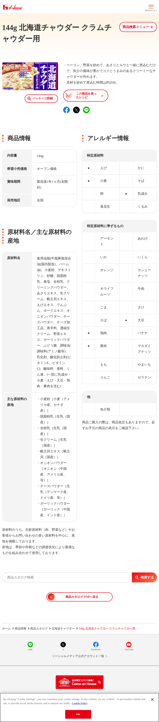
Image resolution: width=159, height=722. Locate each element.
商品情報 (20, 628)
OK (78, 714)
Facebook (96, 646)
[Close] (152, 699)
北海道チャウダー (63, 628)
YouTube (129, 646)
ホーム (6, 628)
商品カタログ (39, 628)
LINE (30, 646)
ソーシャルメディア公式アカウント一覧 (78, 656)
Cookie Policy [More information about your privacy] (80, 703)
